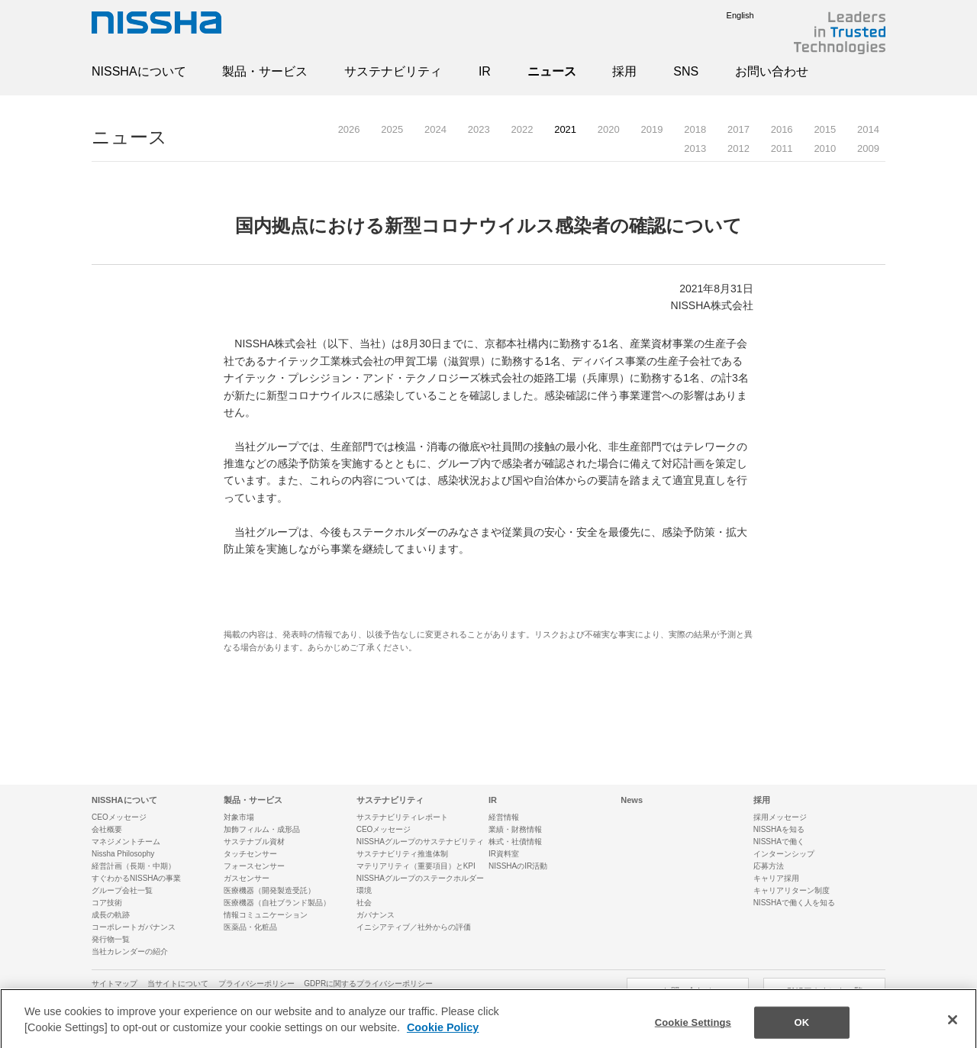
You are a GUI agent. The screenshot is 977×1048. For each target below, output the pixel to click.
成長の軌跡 (111, 915)
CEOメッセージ (119, 817)
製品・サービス (265, 71)
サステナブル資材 (254, 841)
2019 (652, 129)
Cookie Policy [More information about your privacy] (443, 1036)
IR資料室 (503, 854)
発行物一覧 (111, 939)
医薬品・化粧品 (250, 927)
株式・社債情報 (515, 841)
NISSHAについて (139, 71)
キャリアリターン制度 (791, 890)
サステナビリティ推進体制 (402, 854)
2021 (565, 129)
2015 (825, 129)
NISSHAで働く (778, 841)
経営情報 (503, 817)
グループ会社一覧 (122, 890)
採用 (624, 71)
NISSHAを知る (778, 829)
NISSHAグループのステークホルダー (420, 878)
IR (485, 71)
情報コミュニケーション (266, 915)
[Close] (952, 1028)
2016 (782, 129)
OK (801, 1031)
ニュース (551, 71)
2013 (695, 148)
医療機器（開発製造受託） (269, 890)
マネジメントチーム (126, 841)
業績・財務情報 (515, 829)
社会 (364, 902)
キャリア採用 (776, 878)
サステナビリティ (393, 71)
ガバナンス (375, 915)
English (729, 15)
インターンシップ (783, 854)
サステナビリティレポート (402, 817)
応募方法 (768, 866)
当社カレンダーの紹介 (130, 951)
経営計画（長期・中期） (134, 866)
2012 (738, 148)
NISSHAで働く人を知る (794, 902)
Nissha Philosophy (123, 854)
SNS (685, 71)
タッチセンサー (250, 854)
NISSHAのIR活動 (517, 866)
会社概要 (107, 829)
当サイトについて (177, 983)
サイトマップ (114, 983)
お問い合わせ (771, 71)
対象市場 (239, 817)
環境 (364, 890)
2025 (392, 129)
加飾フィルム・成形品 (262, 829)
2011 (782, 148)
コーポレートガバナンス (134, 927)
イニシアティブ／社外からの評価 (413, 927)
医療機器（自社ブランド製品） (277, 902)
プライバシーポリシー (256, 983)
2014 (868, 129)
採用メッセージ (780, 817)
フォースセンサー (254, 866)
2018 (695, 129)
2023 (479, 129)
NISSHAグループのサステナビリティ (420, 841)
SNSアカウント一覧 (824, 990)
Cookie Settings (693, 1031)
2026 (349, 129)
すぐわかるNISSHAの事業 (136, 878)
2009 (868, 148)
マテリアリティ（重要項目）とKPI (416, 866)
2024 (435, 129)
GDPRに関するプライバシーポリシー (368, 983)
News (632, 800)
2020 (609, 129)
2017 (738, 129)
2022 (522, 129)
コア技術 (107, 902)
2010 (825, 148)
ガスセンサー (246, 878)
